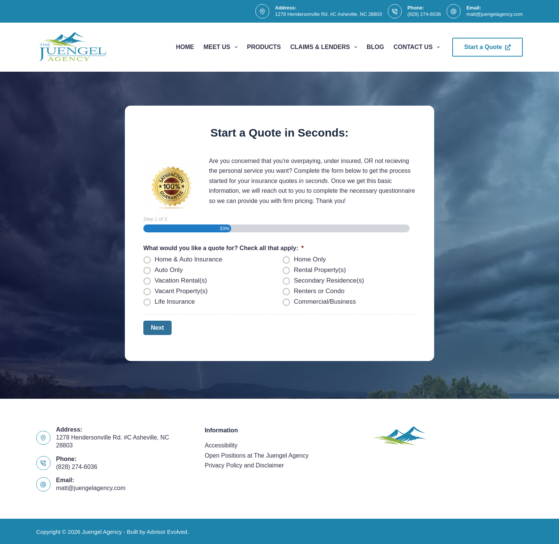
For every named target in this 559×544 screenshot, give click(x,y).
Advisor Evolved (167, 531)
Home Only (310, 259)
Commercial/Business (325, 301)
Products (264, 47)
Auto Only (169, 270)
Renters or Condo (319, 291)
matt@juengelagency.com (494, 14)
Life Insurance (175, 301)
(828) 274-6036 (424, 14)
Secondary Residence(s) (329, 280)
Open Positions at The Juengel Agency (257, 455)
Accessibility (221, 444)
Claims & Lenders (325, 47)
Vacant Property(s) (181, 291)
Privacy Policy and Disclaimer (244, 464)
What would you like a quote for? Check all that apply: (223, 248)
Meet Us (221, 47)
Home (185, 47)
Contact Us (418, 47)
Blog (375, 47)
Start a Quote (487, 47)
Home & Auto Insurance (189, 259)
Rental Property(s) (320, 270)
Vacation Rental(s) (181, 280)
